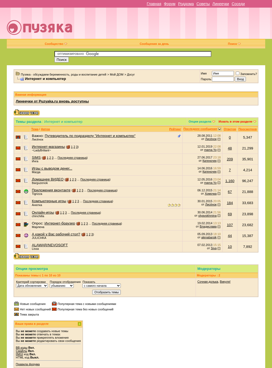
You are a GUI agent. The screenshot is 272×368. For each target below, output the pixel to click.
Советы (203, 4)
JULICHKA (39, 237)
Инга (35, 161)
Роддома (186, 4)
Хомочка (211, 193)
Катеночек (209, 160)
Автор (45, 129)
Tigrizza (37, 193)
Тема (34, 129)
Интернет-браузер (59, 223)
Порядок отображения (65, 281)
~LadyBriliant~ (41, 150)
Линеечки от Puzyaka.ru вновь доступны (52, 101)
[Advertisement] (177, 25)
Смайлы (21, 351)
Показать (88, 281)
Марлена (38, 227)
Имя (203, 73)
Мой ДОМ (116, 74)
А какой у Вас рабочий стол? (56, 234)
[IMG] (19, 354)
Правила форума (28, 364)
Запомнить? (246, 74)
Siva (214, 248)
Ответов (230, 129)
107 (230, 225)
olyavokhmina (207, 215)
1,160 (229, 181)
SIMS (36, 157)
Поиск (234, 43)
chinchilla (38, 216)
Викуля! (225, 281)
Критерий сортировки (31, 281)
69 (230, 214)
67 (230, 192)
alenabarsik (209, 237)
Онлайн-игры (43, 212)
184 (230, 203)
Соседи (238, 4)
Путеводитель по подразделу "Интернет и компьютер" (90, 136)
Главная (154, 4)
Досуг (131, 74)
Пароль (206, 79)
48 (230, 148)
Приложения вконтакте (51, 190)
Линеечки (220, 4)
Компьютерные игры (49, 201)
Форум (169, 4)
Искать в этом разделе (235, 121)
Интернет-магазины (48, 147)
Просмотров (248, 129)
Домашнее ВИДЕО (48, 179)
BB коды (21, 347)
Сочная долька (207, 281)
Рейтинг (175, 129)
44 (230, 236)
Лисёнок (37, 139)
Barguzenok (40, 183)
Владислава (208, 226)
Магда (36, 172)
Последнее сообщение (200, 128)
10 (230, 247)
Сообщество (56, 43)
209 (230, 159)
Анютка (37, 205)
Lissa (35, 248)
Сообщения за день (154, 43)
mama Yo (210, 149)
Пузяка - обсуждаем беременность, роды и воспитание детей (63, 74)
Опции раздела (200, 121)
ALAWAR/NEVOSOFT (50, 245)
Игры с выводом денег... (52, 168)
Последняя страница (72, 157)
